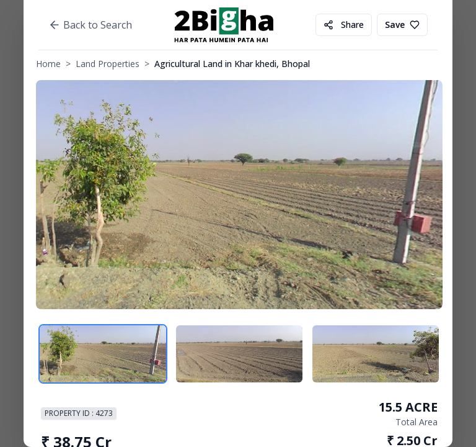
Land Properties (107, 64)
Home (48, 64)
